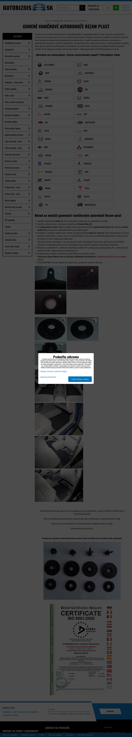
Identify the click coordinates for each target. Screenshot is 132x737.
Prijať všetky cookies (80, 379)
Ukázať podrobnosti (48, 377)
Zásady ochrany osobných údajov (53, 371)
